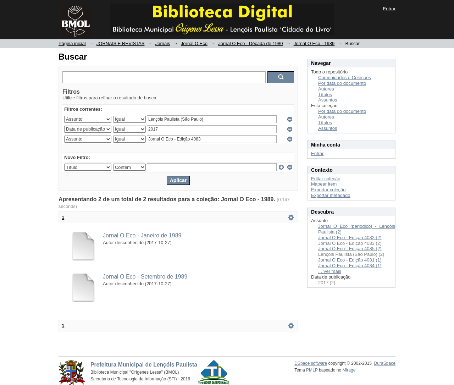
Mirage (349, 370)
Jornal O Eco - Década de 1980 (250, 43)
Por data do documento (342, 83)
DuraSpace (384, 363)
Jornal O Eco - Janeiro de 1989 (142, 235)
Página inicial (72, 43)
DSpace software (310, 363)
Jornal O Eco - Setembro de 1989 (145, 277)
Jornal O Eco (194, 43)
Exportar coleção (328, 189)
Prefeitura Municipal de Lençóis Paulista (143, 365)
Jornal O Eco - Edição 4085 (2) (349, 248)
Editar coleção (325, 178)
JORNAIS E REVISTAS (120, 43)
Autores (326, 89)
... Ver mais (329, 271)
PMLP (312, 370)
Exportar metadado (330, 195)
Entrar (389, 8)
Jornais (162, 43)
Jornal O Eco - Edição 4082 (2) (349, 237)
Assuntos (327, 100)
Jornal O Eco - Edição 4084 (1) (349, 265)
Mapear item (324, 184)
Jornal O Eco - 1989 (314, 43)
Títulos (325, 94)
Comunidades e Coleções (344, 77)
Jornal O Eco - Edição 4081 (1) (349, 260)
